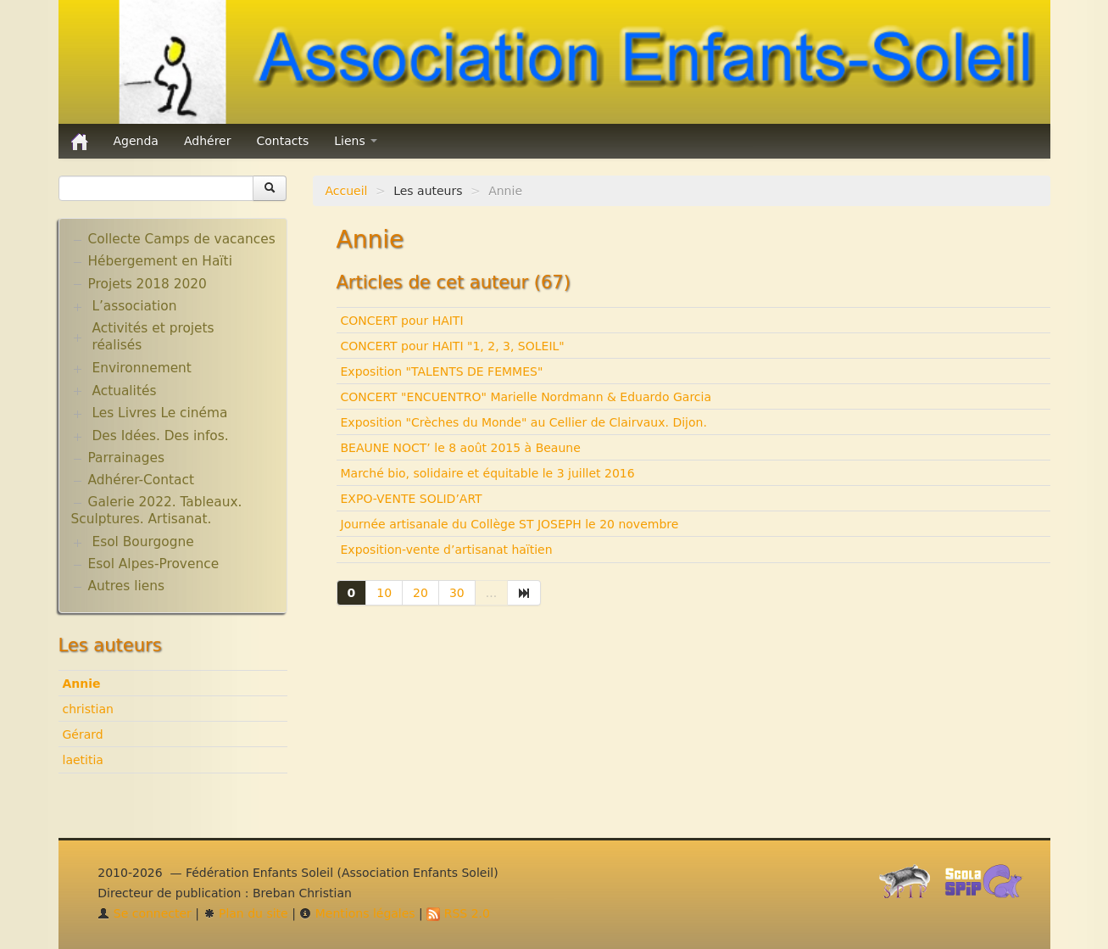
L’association (134, 306)
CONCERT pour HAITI (402, 320)
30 (457, 593)
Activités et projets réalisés (153, 337)
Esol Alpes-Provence (154, 564)
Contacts (282, 141)
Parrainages (126, 458)
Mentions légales (357, 913)
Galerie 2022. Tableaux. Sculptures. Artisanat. (156, 510)
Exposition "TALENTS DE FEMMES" (442, 371)
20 (420, 593)
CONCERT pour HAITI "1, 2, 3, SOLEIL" (453, 346)
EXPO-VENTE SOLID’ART (411, 498)
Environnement (142, 368)
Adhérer (207, 141)
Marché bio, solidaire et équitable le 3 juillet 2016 (488, 473)
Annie (82, 683)
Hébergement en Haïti (160, 261)
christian (88, 709)
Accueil (347, 191)
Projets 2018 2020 (147, 284)
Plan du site (245, 913)
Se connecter (144, 913)
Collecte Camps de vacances (182, 239)
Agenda (136, 141)
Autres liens (126, 586)
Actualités (124, 391)
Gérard (83, 734)
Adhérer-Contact (141, 480)
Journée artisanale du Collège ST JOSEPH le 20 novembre (510, 524)
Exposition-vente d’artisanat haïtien (447, 549)
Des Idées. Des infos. (160, 436)
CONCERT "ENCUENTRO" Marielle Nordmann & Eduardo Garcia (526, 397)
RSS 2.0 (458, 913)
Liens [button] (355, 141)
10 (384, 593)
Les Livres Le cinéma (159, 413)
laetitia (83, 760)
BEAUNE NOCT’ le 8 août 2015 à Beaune (461, 448)
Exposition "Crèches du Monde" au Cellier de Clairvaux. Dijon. (524, 422)
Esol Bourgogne (142, 542)
